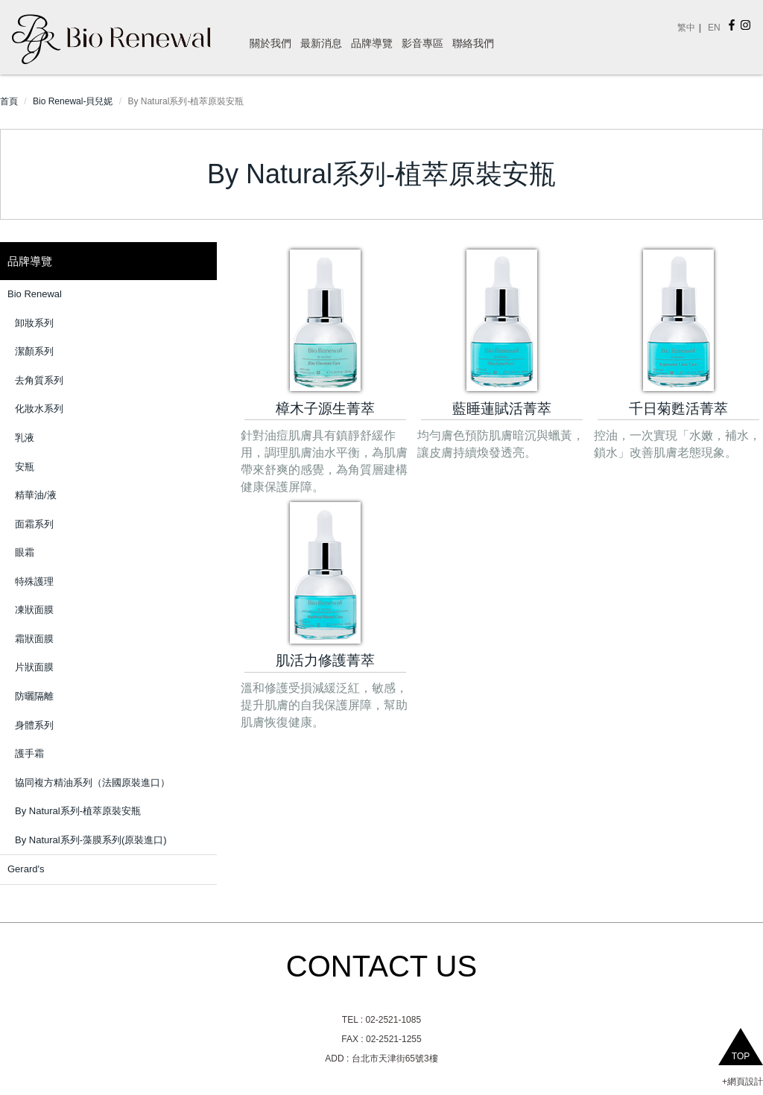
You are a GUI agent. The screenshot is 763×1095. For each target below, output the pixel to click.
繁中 (686, 27)
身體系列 (34, 725)
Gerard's (25, 869)
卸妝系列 (34, 322)
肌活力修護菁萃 (325, 660)
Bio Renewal (34, 293)
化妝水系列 (39, 408)
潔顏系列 (34, 351)
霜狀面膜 (34, 638)
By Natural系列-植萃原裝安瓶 (78, 810)
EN (714, 27)
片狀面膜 (34, 667)
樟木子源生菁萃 (325, 408)
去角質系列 (39, 380)
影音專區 (422, 43)
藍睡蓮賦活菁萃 (501, 408)
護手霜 (29, 753)
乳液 (24, 437)
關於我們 (270, 43)
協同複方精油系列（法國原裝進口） (92, 782)
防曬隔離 (34, 696)
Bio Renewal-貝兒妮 (73, 101)
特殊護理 (34, 581)
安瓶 (24, 466)
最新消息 (321, 43)
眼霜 (24, 552)
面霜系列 (34, 524)
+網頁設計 (742, 1081)
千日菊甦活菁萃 (678, 408)
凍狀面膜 (34, 609)
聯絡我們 (473, 43)
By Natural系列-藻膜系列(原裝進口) (91, 839)
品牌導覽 (372, 43)
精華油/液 (36, 495)
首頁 (9, 101)
